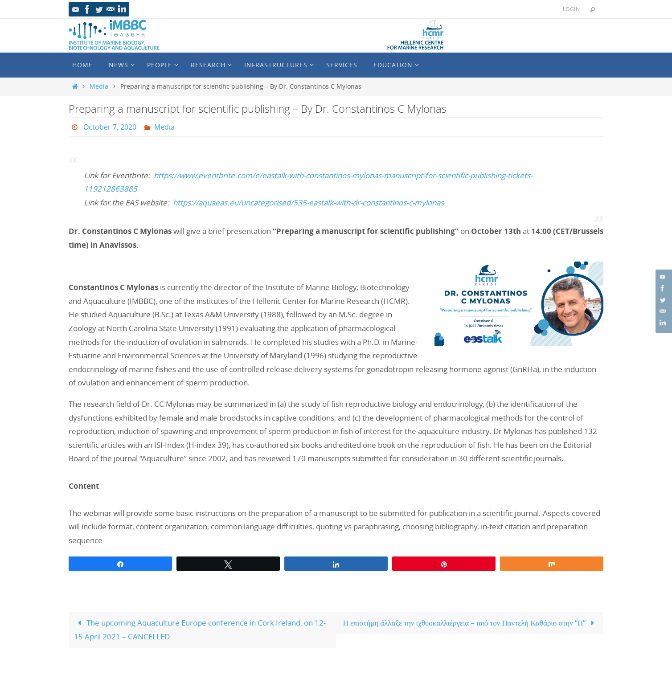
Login (571, 8)
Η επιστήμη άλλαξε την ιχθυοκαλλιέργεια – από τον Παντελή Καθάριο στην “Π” (470, 623)
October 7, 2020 (109, 127)
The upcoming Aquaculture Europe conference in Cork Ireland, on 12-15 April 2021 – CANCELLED (200, 630)
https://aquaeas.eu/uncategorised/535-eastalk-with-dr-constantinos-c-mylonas (308, 202)
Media (99, 86)
